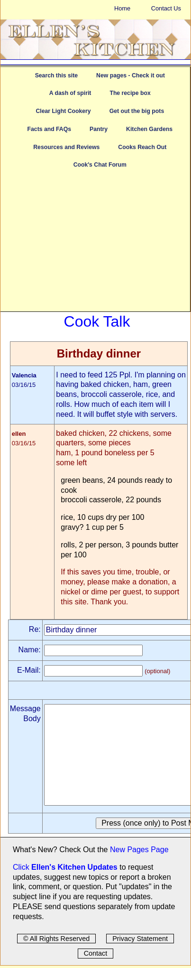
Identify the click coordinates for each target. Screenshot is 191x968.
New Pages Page (139, 850)
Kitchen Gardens (149, 129)
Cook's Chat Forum (100, 164)
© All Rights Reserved (56, 938)
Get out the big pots (136, 111)
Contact (96, 953)
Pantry (99, 129)
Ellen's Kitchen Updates (74, 867)
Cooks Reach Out (142, 147)
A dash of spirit (70, 93)
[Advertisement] (95, 245)
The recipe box (129, 93)
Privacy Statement (140, 938)
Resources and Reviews (66, 147)
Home (122, 8)
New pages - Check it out (130, 75)
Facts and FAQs (49, 129)
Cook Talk (97, 321)
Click (22, 867)
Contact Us (166, 8)
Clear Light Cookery (63, 111)
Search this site (56, 75)
